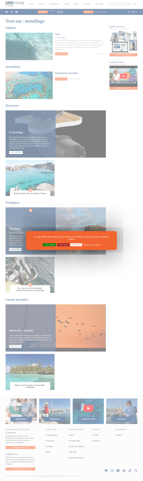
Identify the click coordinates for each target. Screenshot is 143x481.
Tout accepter (49, 245)
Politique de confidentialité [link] (91, 245)
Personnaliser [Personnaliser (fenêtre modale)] (76, 245)
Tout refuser (63, 245)
